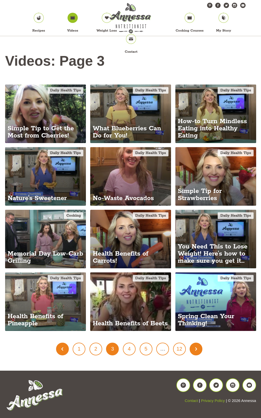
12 (179, 349)
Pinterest (210, 5)
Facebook (218, 5)
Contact (131, 52)
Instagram (234, 5)
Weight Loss (107, 31)
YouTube (243, 5)
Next (196, 349)
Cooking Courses (190, 31)
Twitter (226, 5)
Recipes (38, 31)
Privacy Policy (213, 400)
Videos (72, 31)
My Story (223, 31)
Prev (62, 349)
